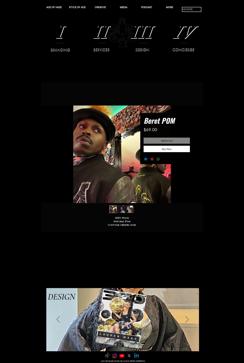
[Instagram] (114, 356)
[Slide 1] (117, 347)
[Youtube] (122, 356)
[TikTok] (107, 356)
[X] (129, 356)
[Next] (187, 319)
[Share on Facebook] (146, 159)
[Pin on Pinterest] (152, 159)
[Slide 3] (122, 347)
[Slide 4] (125, 347)
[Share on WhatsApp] (158, 159)
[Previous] (58, 319)
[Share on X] (165, 159)
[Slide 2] (119, 347)
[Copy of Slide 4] (128, 347)
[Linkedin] (136, 356)
